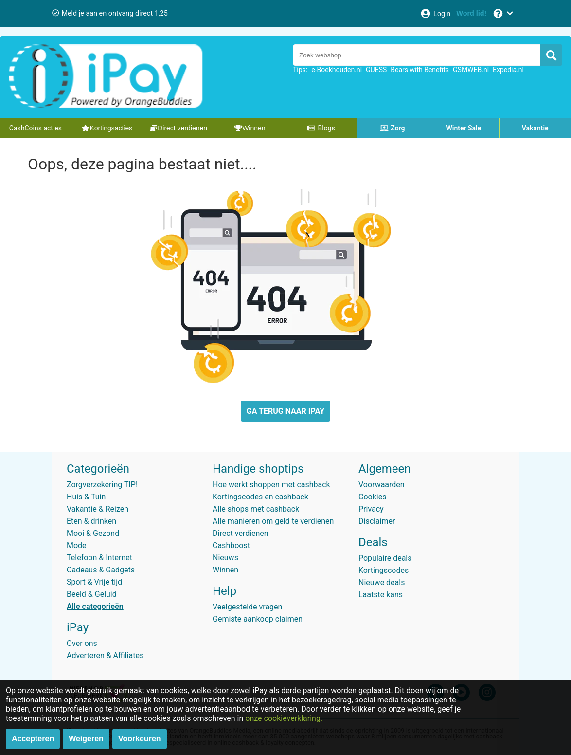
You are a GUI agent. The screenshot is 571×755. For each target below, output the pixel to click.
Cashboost (231, 545)
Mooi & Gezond (93, 533)
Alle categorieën (95, 606)
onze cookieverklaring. (283, 718)
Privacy (371, 509)
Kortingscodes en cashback (260, 496)
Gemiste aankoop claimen (258, 619)
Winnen (225, 569)
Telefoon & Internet (99, 557)
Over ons (82, 643)
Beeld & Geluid (92, 594)
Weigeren (86, 739)
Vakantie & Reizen (97, 509)
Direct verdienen (240, 533)
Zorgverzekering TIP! (102, 484)
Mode (77, 545)
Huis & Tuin (86, 496)
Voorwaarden (381, 484)
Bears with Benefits (420, 70)
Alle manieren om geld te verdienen (273, 521)
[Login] (435, 13)
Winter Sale (464, 128)
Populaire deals (385, 558)
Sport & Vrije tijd (94, 582)
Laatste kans (380, 594)
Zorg (392, 128)
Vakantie (535, 128)
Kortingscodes (383, 570)
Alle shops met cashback (256, 509)
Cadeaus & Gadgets (101, 569)
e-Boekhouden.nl (336, 70)
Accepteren (33, 739)
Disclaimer (376, 521)
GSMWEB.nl (471, 70)
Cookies (372, 496)
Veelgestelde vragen (247, 606)
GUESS (376, 70)
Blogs (321, 128)
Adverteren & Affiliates (105, 655)
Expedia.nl (508, 70)
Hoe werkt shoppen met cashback (271, 484)
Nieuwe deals (381, 582)
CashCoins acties (35, 128)
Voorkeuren (139, 739)
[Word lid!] (471, 13)
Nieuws (225, 557)
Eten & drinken (91, 521)
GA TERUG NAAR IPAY (285, 411)
